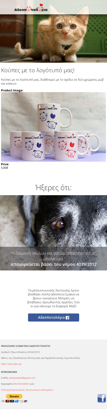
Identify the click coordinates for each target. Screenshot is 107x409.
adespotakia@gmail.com (22, 377)
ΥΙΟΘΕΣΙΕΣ (20, 32)
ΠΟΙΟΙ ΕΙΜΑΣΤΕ (23, 25)
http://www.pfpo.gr (11, 363)
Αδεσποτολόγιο (53, 317)
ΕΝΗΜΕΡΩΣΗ (48, 25)
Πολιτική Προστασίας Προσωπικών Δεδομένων (27, 389)
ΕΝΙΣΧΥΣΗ (69, 25)
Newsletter (24, 383)
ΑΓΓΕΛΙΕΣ (39, 32)
